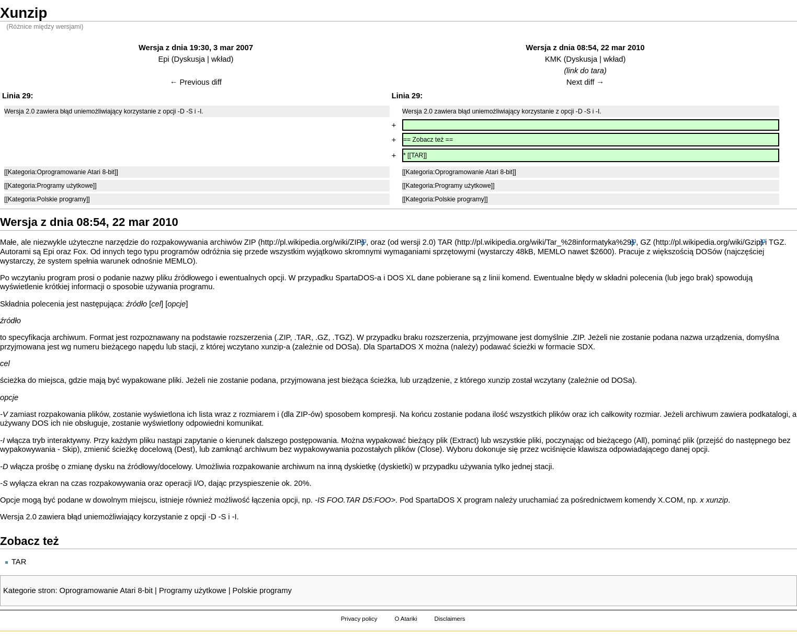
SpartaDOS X (400, 347)
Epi (163, 59)
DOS (704, 251)
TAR (445, 242)
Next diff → (585, 82)
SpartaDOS (354, 278)
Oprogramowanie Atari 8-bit (106, 590)
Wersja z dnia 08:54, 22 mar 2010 (585, 47)
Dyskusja (189, 59)
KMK (553, 59)
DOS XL (401, 278)
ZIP (250, 242)
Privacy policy (359, 619)
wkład (221, 59)
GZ (645, 242)
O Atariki (405, 619)
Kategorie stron (29, 590)
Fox (79, 251)
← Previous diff (196, 82)
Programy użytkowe (192, 590)
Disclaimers (449, 619)
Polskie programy (262, 590)
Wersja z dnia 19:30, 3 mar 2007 (196, 47)
